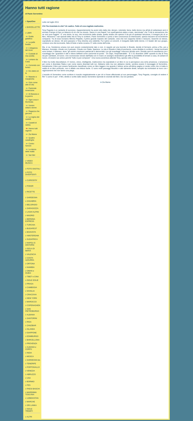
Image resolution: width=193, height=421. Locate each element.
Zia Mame (33, 134)
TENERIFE (31, 363)
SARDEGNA (32, 197)
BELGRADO (32, 205)
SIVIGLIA (31, 291)
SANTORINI (32, 318)
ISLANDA (31, 329)
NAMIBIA (30, 267)
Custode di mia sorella (31, 55)
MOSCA (30, 356)
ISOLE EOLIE (32, 280)
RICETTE (31, 192)
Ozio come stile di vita (31, 83)
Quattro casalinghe (30, 139)
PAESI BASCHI (33, 389)
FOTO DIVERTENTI (30, 173)
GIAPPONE (32, 333)
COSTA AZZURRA (29, 259)
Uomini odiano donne (31, 106)
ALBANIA (31, 315)
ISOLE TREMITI (29, 410)
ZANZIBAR (31, 325)
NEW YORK (32, 298)
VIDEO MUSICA (29, 162)
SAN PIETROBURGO (32, 310)
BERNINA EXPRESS (30, 220)
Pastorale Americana (30, 89)
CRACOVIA (32, 294)
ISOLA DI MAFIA (30, 249)
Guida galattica (29, 37)
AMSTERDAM (33, 236)
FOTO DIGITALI (33, 169)
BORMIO (30, 381)
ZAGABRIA (31, 201)
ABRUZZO (31, 374)
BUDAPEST (32, 228)
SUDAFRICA (32, 239)
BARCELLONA (33, 340)
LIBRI (29, 33)
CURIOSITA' (32, 180)
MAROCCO (32, 302)
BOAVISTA (31, 232)
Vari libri (32, 155)
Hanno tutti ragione (31, 129)
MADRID (30, 215)
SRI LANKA (32, 405)
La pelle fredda (30, 43)
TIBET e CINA (33, 276)
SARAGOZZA (32, 208)
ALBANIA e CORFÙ (30, 348)
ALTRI (29, 417)
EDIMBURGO (32, 336)
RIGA (29, 322)
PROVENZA (32, 343)
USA (29, 378)
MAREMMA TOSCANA (30, 393)
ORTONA (31, 264)
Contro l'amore (29, 144)
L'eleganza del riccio (31, 49)
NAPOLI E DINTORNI (30, 244)
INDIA (29, 353)
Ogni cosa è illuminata (31, 101)
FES (28, 385)
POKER (30, 186)
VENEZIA (31, 371)
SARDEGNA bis (33, 360)
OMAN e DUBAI (29, 272)
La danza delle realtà (30, 150)
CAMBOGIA (32, 287)
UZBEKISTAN (32, 398)
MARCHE (31, 402)
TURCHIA (31, 225)
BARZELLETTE (33, 27)
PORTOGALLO (33, 367)
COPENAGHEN (33, 305)
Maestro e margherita (31, 78)
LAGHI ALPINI (33, 212)
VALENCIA (31, 254)
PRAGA (30, 284)
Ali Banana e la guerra (32, 95)
